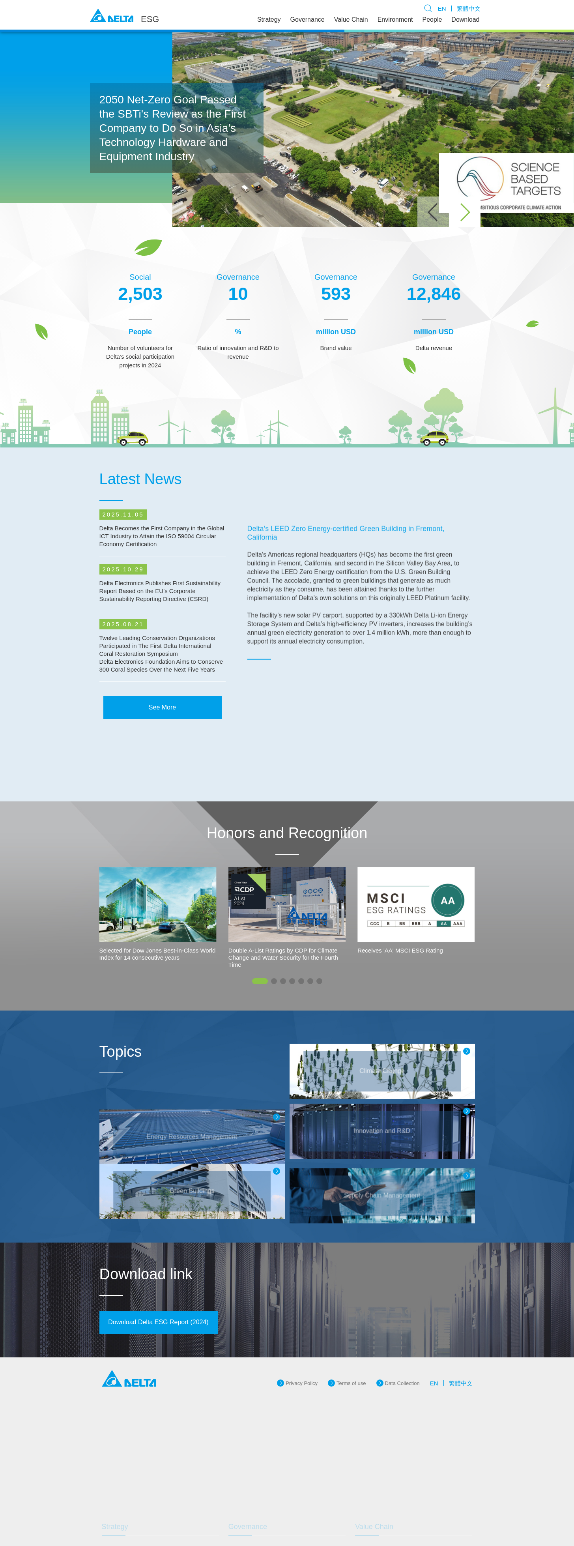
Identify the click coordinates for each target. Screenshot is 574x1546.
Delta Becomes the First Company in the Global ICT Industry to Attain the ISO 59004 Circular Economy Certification (161, 569)
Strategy (269, 20)
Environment (395, 20)
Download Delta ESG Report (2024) (158, 1280)
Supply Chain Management (393, 1477)
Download (465, 20)
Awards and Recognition (137, 1509)
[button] (465, 212)
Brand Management (258, 1498)
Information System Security (268, 1477)
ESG (150, 19)
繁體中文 (469, 8)
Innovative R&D (253, 1488)
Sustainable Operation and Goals (147, 1488)
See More (162, 721)
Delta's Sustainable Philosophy (144, 1466)
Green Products (380, 1466)
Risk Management (256, 1509)
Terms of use (351, 1339)
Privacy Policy (302, 1339)
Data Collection (402, 1339)
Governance (307, 20)
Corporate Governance (262, 1466)
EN (442, 8)
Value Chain (351, 20)
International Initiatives (134, 1477)
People (432, 20)
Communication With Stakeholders (148, 1498)
